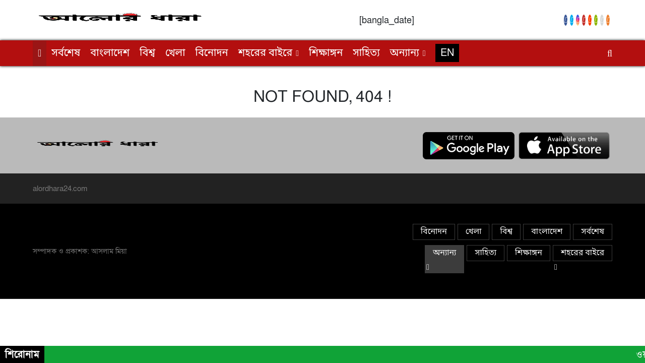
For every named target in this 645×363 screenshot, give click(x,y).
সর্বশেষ (65, 53)
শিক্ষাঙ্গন (326, 53)
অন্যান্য (404, 53)
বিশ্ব (147, 53)
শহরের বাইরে (265, 53)
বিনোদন (212, 53)
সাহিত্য (366, 53)
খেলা (175, 53)
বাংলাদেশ (110, 53)
